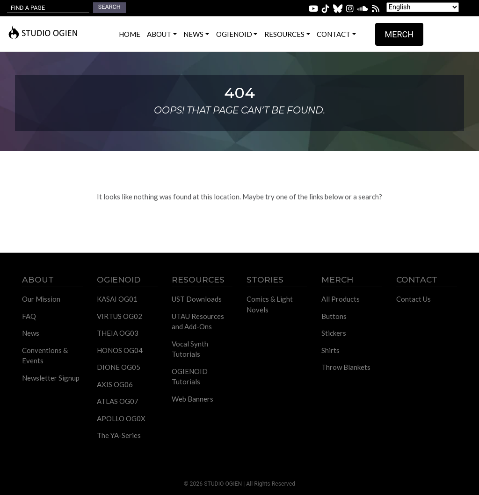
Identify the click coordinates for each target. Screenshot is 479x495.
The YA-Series (119, 435)
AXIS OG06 (115, 384)
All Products (340, 299)
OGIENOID (234, 34)
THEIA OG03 (117, 333)
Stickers (333, 333)
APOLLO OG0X (121, 418)
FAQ (29, 316)
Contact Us (413, 299)
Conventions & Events (45, 355)
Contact (333, 34)
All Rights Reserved (270, 484)
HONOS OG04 (120, 350)
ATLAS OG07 (117, 401)
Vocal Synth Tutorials (190, 349)
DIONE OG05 (118, 367)
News (193, 34)
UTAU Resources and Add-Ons (198, 321)
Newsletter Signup (51, 378)
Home (129, 34)
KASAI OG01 (117, 299)
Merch (399, 34)
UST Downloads (197, 299)
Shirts (330, 350)
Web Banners (192, 399)
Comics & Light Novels (270, 304)
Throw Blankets (345, 367)
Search (109, 6)
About (159, 34)
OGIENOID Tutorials (190, 376)
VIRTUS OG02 (119, 316)
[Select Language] (422, 7)
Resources (284, 34)
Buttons (334, 316)
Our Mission (41, 299)
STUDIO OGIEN (223, 484)
